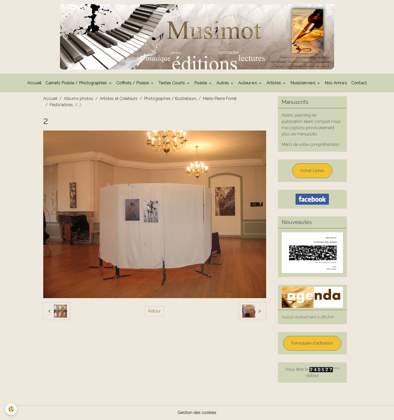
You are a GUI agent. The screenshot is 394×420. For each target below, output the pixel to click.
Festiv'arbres (61, 104)
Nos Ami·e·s (336, 82)
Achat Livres (312, 170)
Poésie (201, 82)
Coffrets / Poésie (133, 82)
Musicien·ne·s (303, 82)
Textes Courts (172, 82)
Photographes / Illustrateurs (170, 98)
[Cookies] (11, 409)
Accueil (34, 82)
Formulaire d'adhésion (312, 343)
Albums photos (78, 98)
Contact (359, 82)
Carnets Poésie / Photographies (77, 82)
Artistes (274, 82)
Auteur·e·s (248, 82)
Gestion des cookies (197, 412)
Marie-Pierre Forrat (220, 98)
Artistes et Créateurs (118, 98)
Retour (154, 311)
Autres (223, 82)
